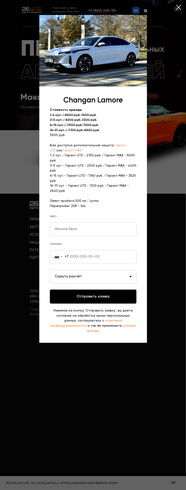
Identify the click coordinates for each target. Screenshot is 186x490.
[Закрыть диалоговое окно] (179, 7)
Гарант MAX (72, 150)
